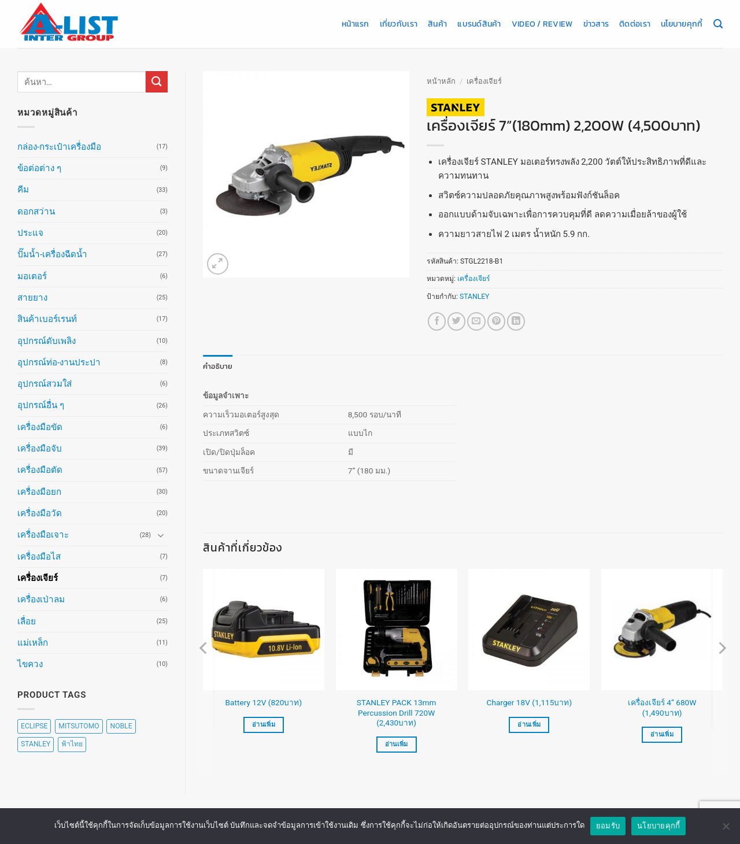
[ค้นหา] (718, 24)
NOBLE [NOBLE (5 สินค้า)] (121, 726)
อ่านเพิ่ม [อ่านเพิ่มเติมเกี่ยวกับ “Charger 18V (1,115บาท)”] (529, 724)
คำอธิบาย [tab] (216, 366)
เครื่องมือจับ (39, 448)
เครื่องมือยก (39, 492)
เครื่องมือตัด (39, 470)
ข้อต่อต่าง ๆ (39, 168)
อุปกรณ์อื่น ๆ (40, 405)
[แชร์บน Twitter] (456, 321)
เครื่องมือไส (39, 556)
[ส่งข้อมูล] (157, 81)
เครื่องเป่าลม (41, 599)
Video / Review (542, 23)
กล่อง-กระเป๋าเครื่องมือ (59, 147)
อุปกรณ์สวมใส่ (44, 384)
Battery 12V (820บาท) (263, 702)
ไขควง (30, 664)
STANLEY (474, 297)
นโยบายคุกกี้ (681, 23)
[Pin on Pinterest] (496, 321)
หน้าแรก (355, 23)
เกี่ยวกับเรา (398, 23)
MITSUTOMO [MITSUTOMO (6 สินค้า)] (78, 726)
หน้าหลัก (441, 81)
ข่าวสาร (596, 23)
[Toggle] (161, 535)
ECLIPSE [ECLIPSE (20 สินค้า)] (34, 726)
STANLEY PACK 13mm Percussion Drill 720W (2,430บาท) (396, 712)
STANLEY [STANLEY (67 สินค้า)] (35, 744)
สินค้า (437, 23)
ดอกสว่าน (36, 211)
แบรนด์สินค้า (479, 23)
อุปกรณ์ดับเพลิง (46, 341)
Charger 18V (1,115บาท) (529, 702)
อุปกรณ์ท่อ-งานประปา (59, 362)
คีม (23, 189)
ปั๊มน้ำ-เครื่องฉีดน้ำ (52, 254)
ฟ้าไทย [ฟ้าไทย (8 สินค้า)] (72, 744)
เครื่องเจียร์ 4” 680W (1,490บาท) (662, 707)
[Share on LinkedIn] (516, 321)
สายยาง (32, 298)
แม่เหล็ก (32, 643)
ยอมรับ (608, 825)
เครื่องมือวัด (39, 513)
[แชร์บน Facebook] (437, 321)
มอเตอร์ (32, 276)
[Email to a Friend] (476, 321)
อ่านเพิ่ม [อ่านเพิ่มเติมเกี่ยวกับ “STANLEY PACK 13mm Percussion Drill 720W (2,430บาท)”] (396, 744)
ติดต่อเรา (634, 23)
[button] (217, 264)
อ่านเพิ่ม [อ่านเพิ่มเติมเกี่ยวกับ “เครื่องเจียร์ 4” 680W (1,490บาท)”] (662, 734)
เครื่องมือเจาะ (43, 535)
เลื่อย (26, 621)
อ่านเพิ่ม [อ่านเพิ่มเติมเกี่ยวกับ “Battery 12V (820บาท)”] (263, 724)
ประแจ (30, 233)
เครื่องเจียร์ (37, 578)
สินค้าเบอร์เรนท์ (47, 319)
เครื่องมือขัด (39, 427)
